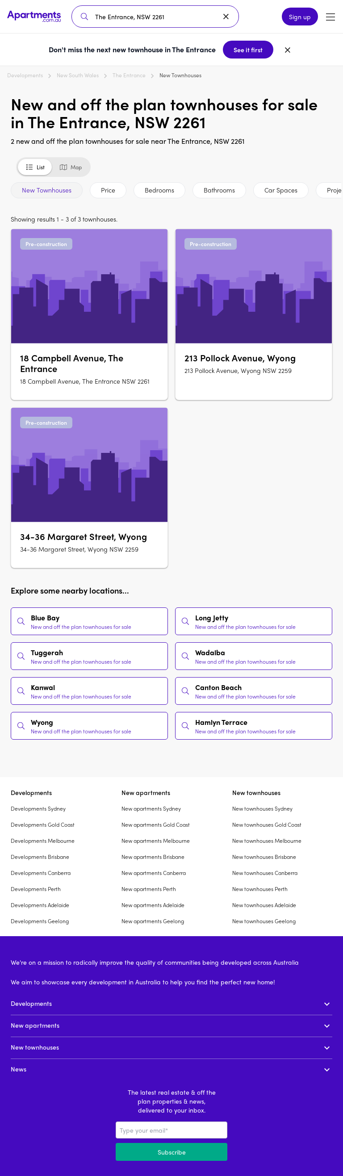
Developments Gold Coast (43, 824)
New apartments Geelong (152, 921)
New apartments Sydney (151, 808)
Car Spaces (280, 189)
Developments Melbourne (43, 841)
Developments (25, 75)
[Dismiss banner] (287, 49)
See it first (248, 49)
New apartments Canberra (153, 873)
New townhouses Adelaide (264, 905)
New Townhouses (46, 189)
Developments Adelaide (40, 905)
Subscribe (172, 1151)
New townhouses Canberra (264, 873)
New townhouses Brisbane (264, 857)
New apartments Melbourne (155, 841)
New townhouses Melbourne (266, 841)
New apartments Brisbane (152, 857)
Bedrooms (159, 189)
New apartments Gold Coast (155, 824)
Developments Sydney (38, 808)
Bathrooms (219, 189)
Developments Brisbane (40, 857)
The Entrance (129, 75)
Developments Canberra (41, 873)
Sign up (300, 16)
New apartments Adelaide (152, 905)
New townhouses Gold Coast (266, 824)
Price (108, 189)
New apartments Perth (148, 889)
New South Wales (78, 75)
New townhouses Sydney (262, 808)
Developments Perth (36, 889)
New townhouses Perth (260, 889)
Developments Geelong (40, 921)
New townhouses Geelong (264, 921)
